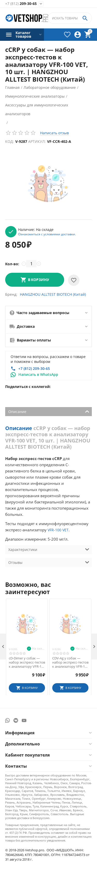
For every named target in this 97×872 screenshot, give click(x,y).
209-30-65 (21, 4)
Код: (9, 141)
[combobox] (70, 18)
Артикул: (37, 141)
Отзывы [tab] (48, 562)
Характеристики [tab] (48, 549)
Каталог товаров (23, 34)
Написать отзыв (54, 132)
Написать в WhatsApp (38, 374)
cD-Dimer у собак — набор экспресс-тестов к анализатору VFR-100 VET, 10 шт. (27, 662)
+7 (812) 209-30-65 (34, 368)
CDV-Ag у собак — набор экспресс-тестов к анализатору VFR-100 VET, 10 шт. (70, 662)
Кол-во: (12, 263)
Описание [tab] (48, 411)
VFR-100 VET (58, 529)
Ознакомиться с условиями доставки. (47, 234)
